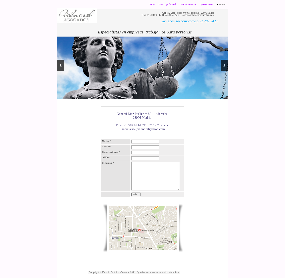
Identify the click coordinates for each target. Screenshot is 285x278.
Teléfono (106, 157)
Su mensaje (108, 163)
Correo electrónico (111, 152)
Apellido (106, 146)
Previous (60, 65)
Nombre (106, 141)
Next (224, 65)
